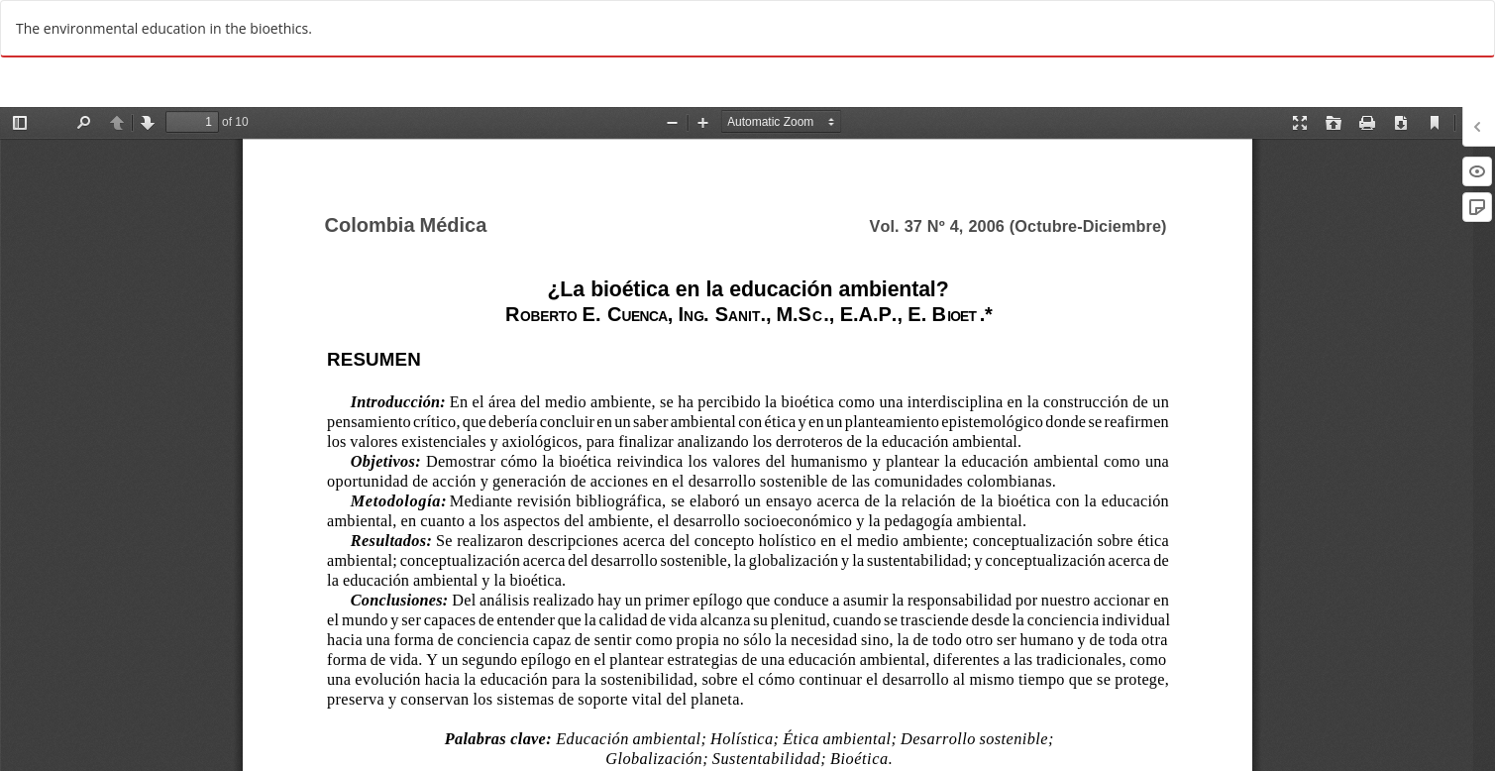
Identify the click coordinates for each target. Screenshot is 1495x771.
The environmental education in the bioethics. (164, 28)
